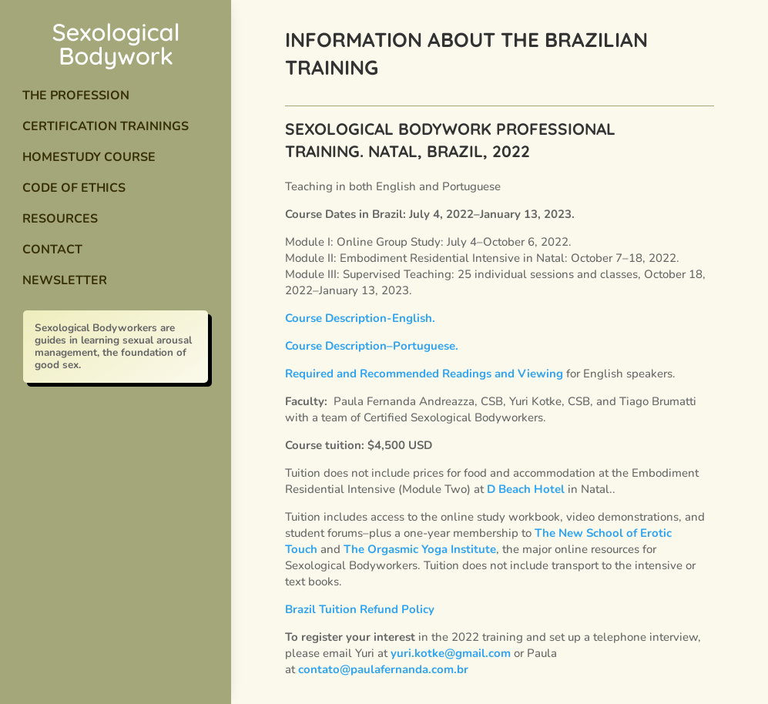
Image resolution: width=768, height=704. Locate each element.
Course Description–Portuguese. (371, 346)
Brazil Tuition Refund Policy (359, 609)
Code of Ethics (74, 188)
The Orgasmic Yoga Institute (420, 549)
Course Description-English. (360, 318)
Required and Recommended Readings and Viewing (424, 373)
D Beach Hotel (526, 489)
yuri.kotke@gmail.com (451, 653)
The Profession (75, 95)
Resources (60, 218)
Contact (52, 249)
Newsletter (64, 280)
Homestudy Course (89, 157)
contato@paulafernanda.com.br (383, 669)
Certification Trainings (105, 126)
